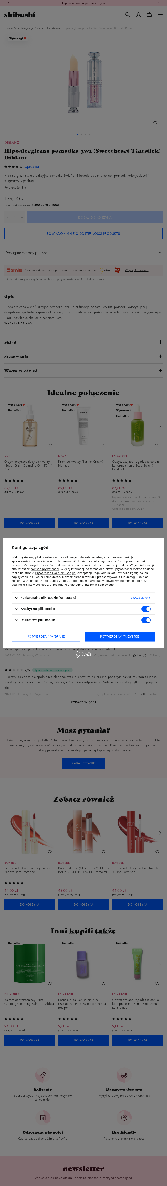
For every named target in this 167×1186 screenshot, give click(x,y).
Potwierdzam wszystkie (120, 636)
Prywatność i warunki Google (55, 573)
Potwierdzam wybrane (46, 636)
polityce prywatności (44, 569)
